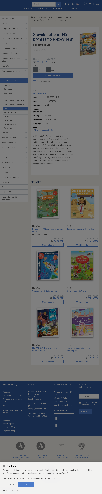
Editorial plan (8, 423)
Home (34, 18)
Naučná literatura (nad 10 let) (14, 106)
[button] (78, 4)
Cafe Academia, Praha (63, 405)
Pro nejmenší (8, 121)
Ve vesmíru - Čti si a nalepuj (44, 291)
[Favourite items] (85, 4)
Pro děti (6, 117)
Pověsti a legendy (10, 113)
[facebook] (56, 418)
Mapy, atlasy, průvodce (11, 72)
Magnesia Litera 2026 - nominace (11, 199)
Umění (4, 158)
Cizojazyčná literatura (10, 29)
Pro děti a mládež (9, 82)
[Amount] (42, 70)
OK (26, 484)
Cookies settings (10, 405)
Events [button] (41, 9)
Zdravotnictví (7, 163)
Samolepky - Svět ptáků (78, 291)
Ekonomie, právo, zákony (12, 39)
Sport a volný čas (9, 143)
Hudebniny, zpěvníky (10, 49)
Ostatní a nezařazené (10, 178)
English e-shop (9, 430)
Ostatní (6, 109)
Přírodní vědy (7, 133)
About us (6, 420)
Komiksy (5, 173)
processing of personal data (90, 403)
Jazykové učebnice (9, 54)
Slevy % (75, 9)
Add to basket (53, 76)
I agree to (90, 403)
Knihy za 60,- (7, 193)
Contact (32, 384)
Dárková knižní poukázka (12, 183)
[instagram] (63, 418)
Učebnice (5, 153)
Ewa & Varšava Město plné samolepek (78, 349)
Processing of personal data (12, 400)
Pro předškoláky (10, 125)
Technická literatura (10, 148)
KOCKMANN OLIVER (42, 46)
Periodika (5, 77)
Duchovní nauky (8, 34)
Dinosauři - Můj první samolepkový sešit (47, 230)
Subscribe (85, 411)
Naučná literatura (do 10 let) (14, 102)
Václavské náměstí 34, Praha (63, 392)
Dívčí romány (8, 90)
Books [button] (27, 9)
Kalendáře (6, 168)
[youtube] (56, 425)
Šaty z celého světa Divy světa (80, 229)
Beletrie (5, 24)
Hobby (4, 44)
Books (43, 18)
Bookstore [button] (58, 9)
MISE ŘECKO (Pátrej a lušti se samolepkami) (45, 349)
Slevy (4, 188)
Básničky (7, 86)
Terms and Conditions (12, 395)
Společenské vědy (9, 138)
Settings (10, 484)
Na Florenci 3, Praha (62, 401)
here (22, 490)
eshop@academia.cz (37, 407)
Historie (7, 98)
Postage (6, 391)
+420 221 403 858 (37, 403)
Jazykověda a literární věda (11, 60)
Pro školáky (8, 129)
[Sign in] (69, 4)
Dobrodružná (8, 94)
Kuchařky (5, 67)
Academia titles (8, 19)
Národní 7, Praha (60, 398)
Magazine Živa (9, 427)
